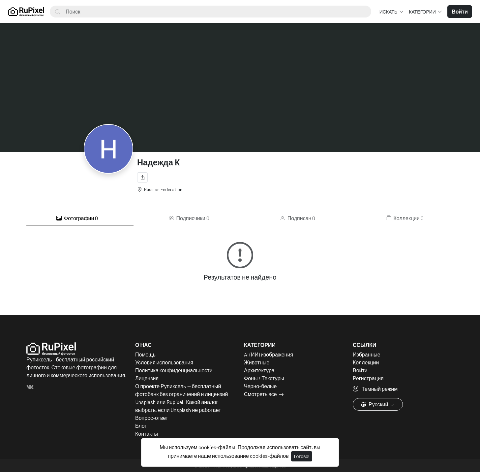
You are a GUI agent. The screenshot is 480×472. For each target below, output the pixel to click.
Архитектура (259, 370)
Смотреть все (260, 394)
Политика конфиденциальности (174, 370)
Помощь (145, 354)
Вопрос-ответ (151, 418)
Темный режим (375, 389)
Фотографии (77, 218)
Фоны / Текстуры (264, 378)
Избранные (366, 354)
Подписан (297, 218)
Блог (141, 425)
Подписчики (189, 218)
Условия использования (164, 362)
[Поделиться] (142, 177)
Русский (375, 404)
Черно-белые (260, 386)
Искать (388, 12)
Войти (360, 370)
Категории (422, 12)
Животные (256, 362)
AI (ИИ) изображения (268, 354)
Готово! (301, 456)
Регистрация (368, 378)
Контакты (146, 433)
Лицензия (147, 378)
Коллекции (405, 218)
